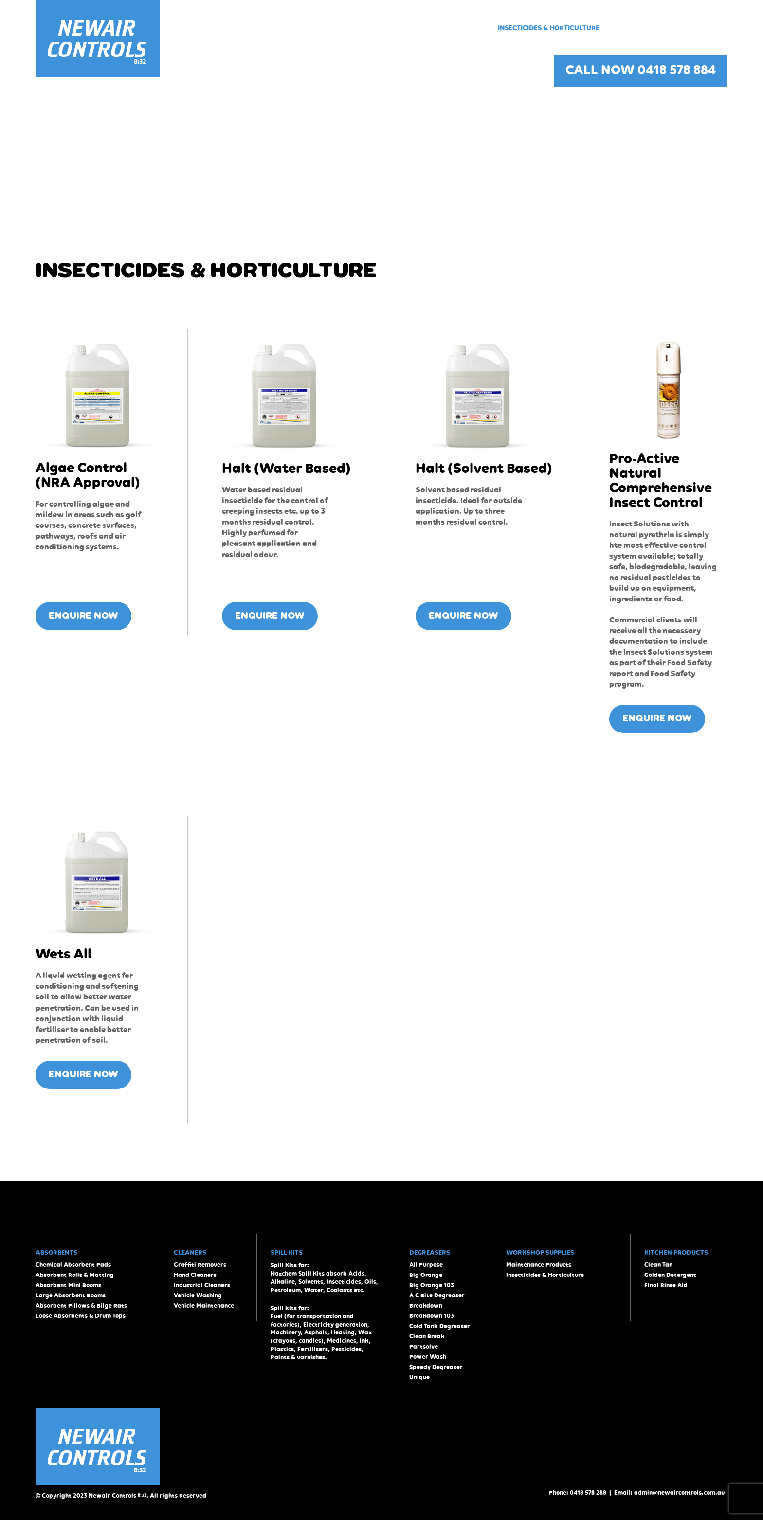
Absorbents (284, 28)
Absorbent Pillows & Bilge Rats (81, 1306)
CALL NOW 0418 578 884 (640, 70)
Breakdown (425, 1306)
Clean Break (427, 1336)
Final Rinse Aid (666, 1285)
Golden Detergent (670, 1275)
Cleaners (333, 28)
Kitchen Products (643, 28)
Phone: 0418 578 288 (577, 1493)
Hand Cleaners (195, 1275)
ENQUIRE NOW (83, 616)
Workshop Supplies (451, 28)
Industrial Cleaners (202, 1285)
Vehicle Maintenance (204, 1306)
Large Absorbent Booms (71, 1296)
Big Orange (425, 1275)
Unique (419, 1377)
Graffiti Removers (200, 1265)
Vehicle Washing (198, 1296)
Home (242, 28)
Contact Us (706, 28)
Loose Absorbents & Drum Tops (81, 1316)
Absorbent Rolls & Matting (75, 1275)
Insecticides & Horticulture (549, 28)
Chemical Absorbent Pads (73, 1265)
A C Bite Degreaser (437, 1296)
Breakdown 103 (431, 1316)
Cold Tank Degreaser (439, 1326)
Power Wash (427, 1357)
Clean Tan (658, 1265)
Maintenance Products (538, 1265)
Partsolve (423, 1347)
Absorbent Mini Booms (68, 1285)
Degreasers (382, 28)
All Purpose (426, 1265)
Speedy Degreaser (436, 1367)
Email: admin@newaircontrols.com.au (669, 1493)
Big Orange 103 (431, 1285)
